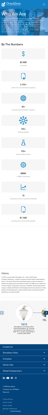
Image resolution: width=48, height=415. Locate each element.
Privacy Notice (8, 399)
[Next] (46, 313)
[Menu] (44, 4)
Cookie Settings (15, 411)
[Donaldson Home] (21, 4)
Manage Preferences (10, 409)
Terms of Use (7, 402)
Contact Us (8, 347)
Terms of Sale (7, 405)
